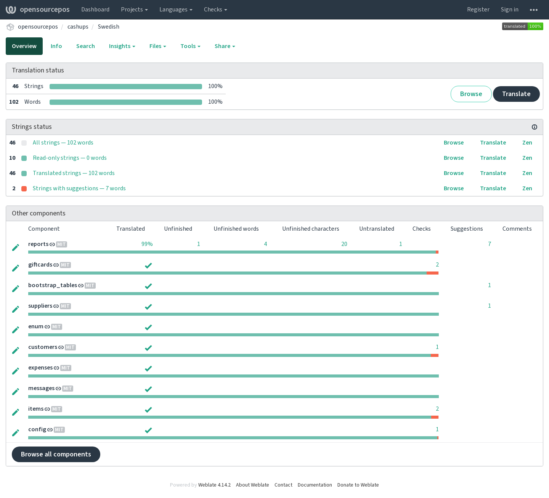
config (37, 429)
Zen (527, 142)
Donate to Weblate (358, 485)
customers (42, 347)
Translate (516, 94)
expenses (40, 367)
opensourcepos (38, 9)
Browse (471, 94)
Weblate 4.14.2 (214, 485)
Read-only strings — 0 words (70, 158)
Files (157, 46)
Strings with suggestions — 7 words (79, 188)
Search (85, 46)
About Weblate (252, 485)
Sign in (509, 9)
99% (147, 244)
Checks (215, 9)
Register (478, 9)
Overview (24, 46)
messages (41, 388)
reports (38, 244)
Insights (122, 46)
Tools (190, 46)
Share (225, 46)
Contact (283, 485)
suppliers (40, 306)
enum (35, 326)
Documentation (315, 485)
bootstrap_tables (52, 285)
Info (56, 46)
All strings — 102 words (63, 142)
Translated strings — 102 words (74, 173)
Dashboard (95, 9)
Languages (176, 9)
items (35, 409)
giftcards (40, 264)
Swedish (108, 26)
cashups (77, 26)
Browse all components (56, 454)
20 (344, 244)
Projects (134, 9)
